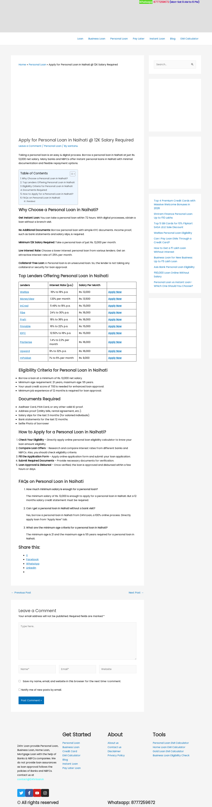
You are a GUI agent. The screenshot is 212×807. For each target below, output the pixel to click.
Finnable (25, 326)
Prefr (23, 319)
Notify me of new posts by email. (41, 690)
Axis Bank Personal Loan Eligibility (174, 267)
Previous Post (21, 592)
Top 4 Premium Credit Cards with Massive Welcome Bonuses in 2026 (174, 204)
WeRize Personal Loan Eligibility (173, 233)
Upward (25, 351)
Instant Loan (157, 38)
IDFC (23, 333)
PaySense (26, 342)
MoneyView (27, 299)
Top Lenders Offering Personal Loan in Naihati (48, 182)
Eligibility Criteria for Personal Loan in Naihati (47, 186)
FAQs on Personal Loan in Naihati (41, 197)
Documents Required (35, 190)
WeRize (24, 292)
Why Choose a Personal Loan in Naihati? (45, 178)
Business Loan (96, 38)
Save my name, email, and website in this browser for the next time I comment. (72, 681)
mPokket (25, 358)
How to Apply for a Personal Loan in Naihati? (48, 194)
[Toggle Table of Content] (71, 174)
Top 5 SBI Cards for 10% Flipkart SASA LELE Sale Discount (173, 225)
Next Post (136, 592)
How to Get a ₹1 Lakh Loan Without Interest (170, 250)
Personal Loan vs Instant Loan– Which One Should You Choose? (173, 284)
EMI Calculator (189, 38)
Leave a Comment (30, 146)
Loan (80, 38)
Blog (172, 38)
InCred (24, 306)
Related (31, 201)
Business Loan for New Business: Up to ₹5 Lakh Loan (173, 259)
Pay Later (139, 38)
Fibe (22, 312)
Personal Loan (119, 38)
